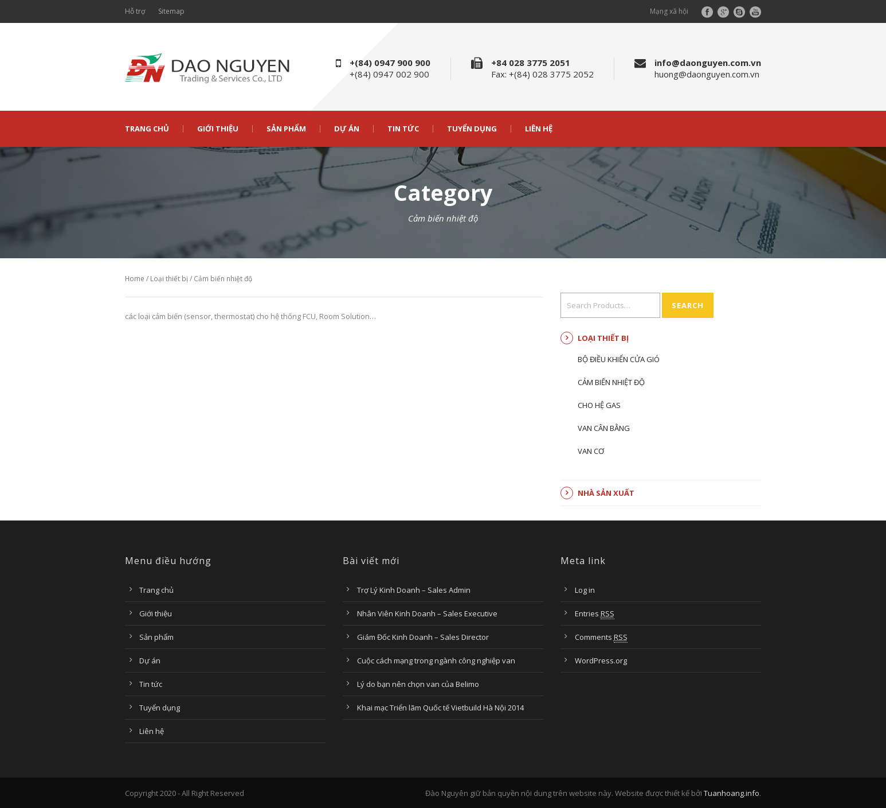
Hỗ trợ (135, 11)
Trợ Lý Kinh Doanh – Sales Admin (414, 590)
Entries (594, 613)
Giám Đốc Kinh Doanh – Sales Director (423, 637)
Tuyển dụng (472, 129)
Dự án (346, 129)
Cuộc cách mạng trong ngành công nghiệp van (436, 660)
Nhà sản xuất (606, 493)
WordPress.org (601, 660)
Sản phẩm (286, 129)
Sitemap (171, 11)
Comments (601, 637)
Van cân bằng (604, 428)
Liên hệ (538, 129)
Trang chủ (147, 129)
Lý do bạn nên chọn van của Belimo (418, 684)
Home (134, 278)
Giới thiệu (217, 129)
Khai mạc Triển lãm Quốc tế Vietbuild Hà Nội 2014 (440, 707)
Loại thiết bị (169, 278)
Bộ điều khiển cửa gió (619, 359)
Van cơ (591, 451)
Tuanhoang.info (731, 793)
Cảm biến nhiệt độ (611, 382)
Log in (585, 590)
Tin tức (403, 129)
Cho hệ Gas (599, 405)
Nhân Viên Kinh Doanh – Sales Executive (427, 613)
